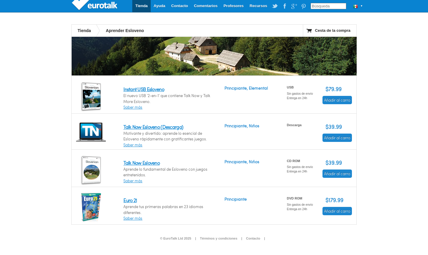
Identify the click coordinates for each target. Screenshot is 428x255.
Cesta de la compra (332, 30)
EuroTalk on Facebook (284, 6)
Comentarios (205, 6)
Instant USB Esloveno (143, 89)
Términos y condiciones (218, 238)
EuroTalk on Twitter (275, 6)
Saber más (132, 107)
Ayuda (159, 6)
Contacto (179, 6)
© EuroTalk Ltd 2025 (175, 238)
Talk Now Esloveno (141, 163)
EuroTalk (95, 6)
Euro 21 (130, 200)
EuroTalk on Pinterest (303, 6)
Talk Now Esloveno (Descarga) (153, 127)
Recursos (258, 6)
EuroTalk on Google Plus (294, 6)
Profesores (234, 6)
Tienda (141, 6)
